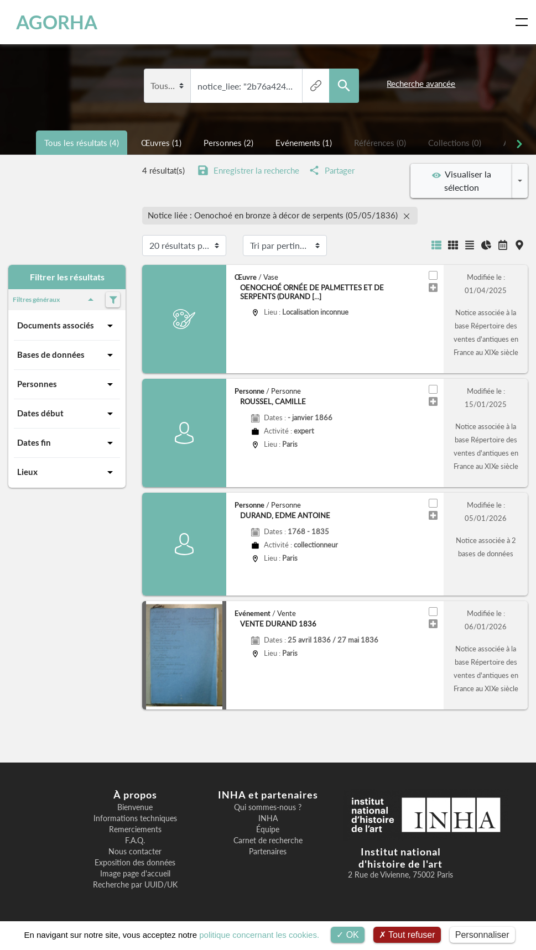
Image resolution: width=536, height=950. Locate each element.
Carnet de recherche (268, 840)
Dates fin (67, 443)
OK (347, 934)
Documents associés (67, 325)
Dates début (67, 413)
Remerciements (135, 829)
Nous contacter (135, 851)
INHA (268, 818)
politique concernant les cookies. (259, 934)
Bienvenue (135, 807)
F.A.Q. (135, 840)
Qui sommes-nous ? (267, 807)
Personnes (67, 384)
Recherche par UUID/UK (135, 885)
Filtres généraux (55, 299)
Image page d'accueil (135, 873)
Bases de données (67, 355)
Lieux (67, 472)
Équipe (267, 829)
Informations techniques (135, 818)
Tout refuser (407, 934)
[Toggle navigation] (523, 22)
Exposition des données (135, 862)
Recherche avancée (421, 83)
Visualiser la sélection (461, 180)
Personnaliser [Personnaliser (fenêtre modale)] (482, 934)
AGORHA (56, 22)
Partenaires (268, 851)
